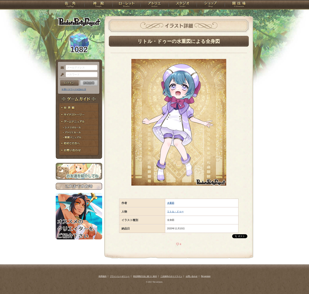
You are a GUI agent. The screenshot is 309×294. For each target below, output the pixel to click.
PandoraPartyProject (79, 22)
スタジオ (183, 5)
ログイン (69, 83)
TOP (70, 5)
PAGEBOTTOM (299, 283)
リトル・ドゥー (175, 211)
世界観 (79, 107)
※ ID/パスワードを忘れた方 (74, 89)
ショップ (211, 5)
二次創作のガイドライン (171, 276)
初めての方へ (79, 143)
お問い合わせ (79, 150)
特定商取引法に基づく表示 (145, 276)
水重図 (170, 203)
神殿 (98, 5)
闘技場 (239, 5)
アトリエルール (79, 132)
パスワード (61, 75)
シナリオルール (79, 127)
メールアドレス (61, 68)
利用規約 (102, 276)
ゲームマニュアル (79, 121)
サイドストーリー (79, 114)
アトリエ (154, 5)
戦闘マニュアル (79, 137)
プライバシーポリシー (120, 276)
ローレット (126, 5)
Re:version (206, 276)
